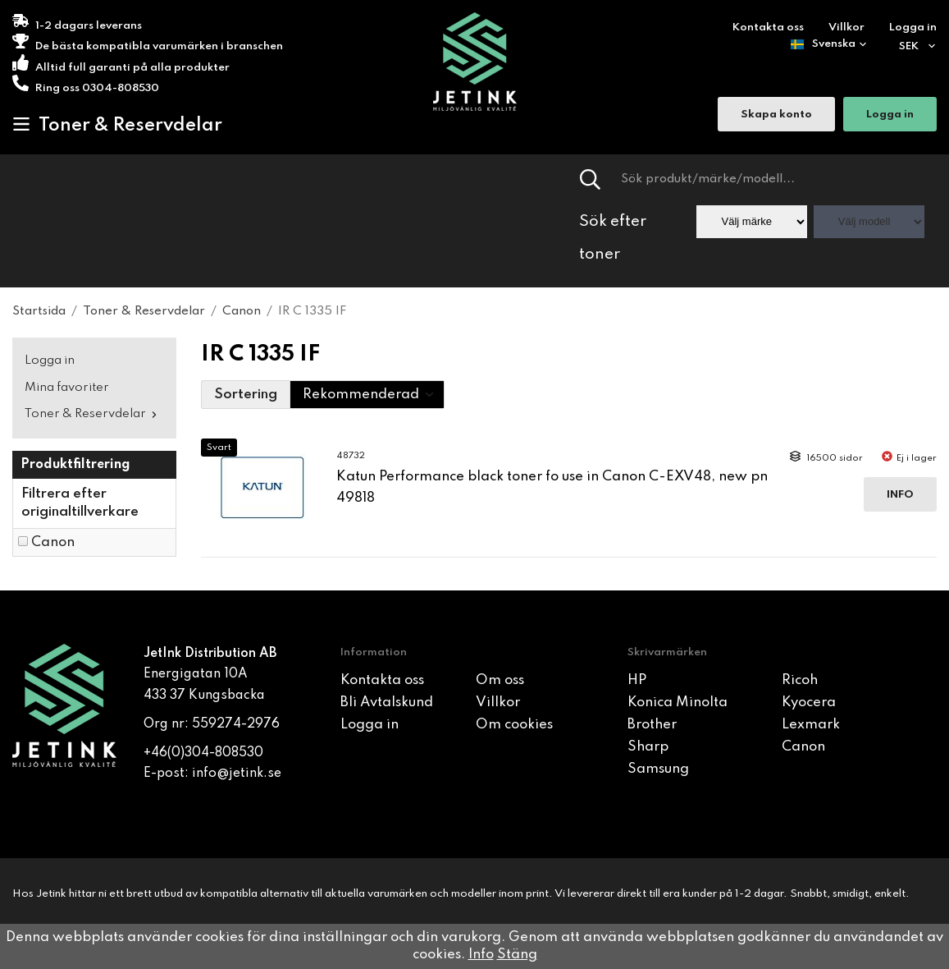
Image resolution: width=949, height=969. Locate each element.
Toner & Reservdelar (117, 125)
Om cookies (514, 725)
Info (900, 494)
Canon (53, 542)
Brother (652, 725)
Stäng (517, 955)
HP (636, 680)
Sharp (647, 747)
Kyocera (809, 703)
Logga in (913, 27)
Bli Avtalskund (386, 703)
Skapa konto (776, 115)
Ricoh (800, 680)
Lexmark (811, 725)
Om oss (500, 680)
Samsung (658, 769)
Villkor (846, 27)
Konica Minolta (677, 703)
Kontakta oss (768, 27)
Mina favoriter (67, 387)
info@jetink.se (236, 773)
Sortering (245, 395)
